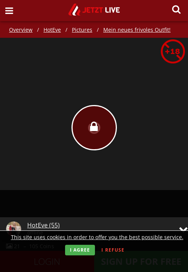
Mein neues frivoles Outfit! (137, 29)
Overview (21, 29)
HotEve (52, 29)
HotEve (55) (43, 225)
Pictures (82, 29)
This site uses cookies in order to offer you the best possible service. (97, 237)
